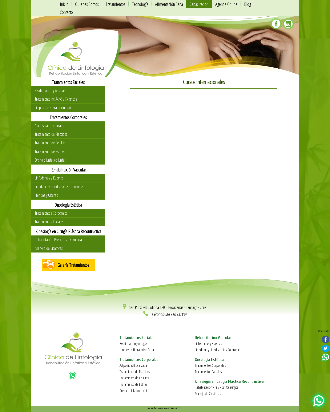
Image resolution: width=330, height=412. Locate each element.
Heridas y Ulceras (46, 195)
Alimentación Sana (169, 4)
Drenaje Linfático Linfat (50, 160)
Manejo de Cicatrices (49, 248)
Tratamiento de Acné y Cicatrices (56, 99)
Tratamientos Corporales (51, 213)
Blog (247, 4)
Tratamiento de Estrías (50, 151)
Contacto (66, 12)
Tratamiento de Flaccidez (51, 134)
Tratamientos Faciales (49, 222)
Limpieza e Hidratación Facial (54, 107)
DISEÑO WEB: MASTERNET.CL (165, 408)
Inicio (64, 4)
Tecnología (140, 4)
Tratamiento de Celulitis (50, 143)
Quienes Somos (87, 4)
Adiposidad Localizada (49, 125)
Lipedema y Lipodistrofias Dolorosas (59, 186)
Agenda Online (226, 4)
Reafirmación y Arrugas (50, 90)
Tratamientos (115, 4)
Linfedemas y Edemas (49, 178)
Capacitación (199, 4)
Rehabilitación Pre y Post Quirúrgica (58, 239)
